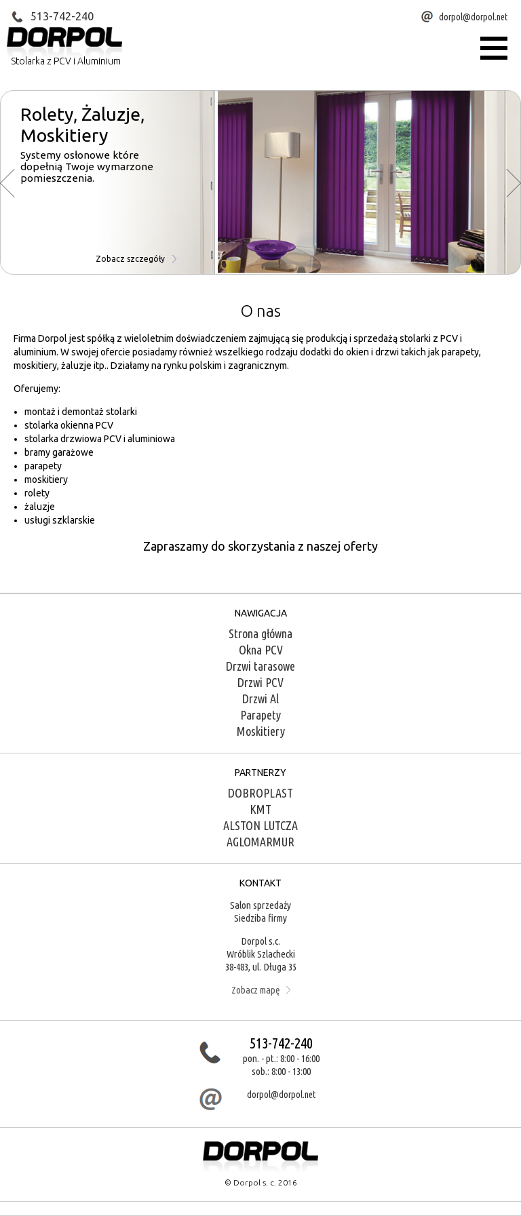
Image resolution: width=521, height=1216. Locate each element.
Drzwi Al (260, 698)
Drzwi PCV (260, 682)
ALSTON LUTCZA (260, 825)
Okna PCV (261, 649)
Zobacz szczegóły (136, 258)
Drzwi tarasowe (260, 666)
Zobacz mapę (260, 990)
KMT (260, 809)
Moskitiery (261, 731)
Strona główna (260, 633)
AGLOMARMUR (260, 841)
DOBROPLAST (260, 793)
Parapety (260, 715)
